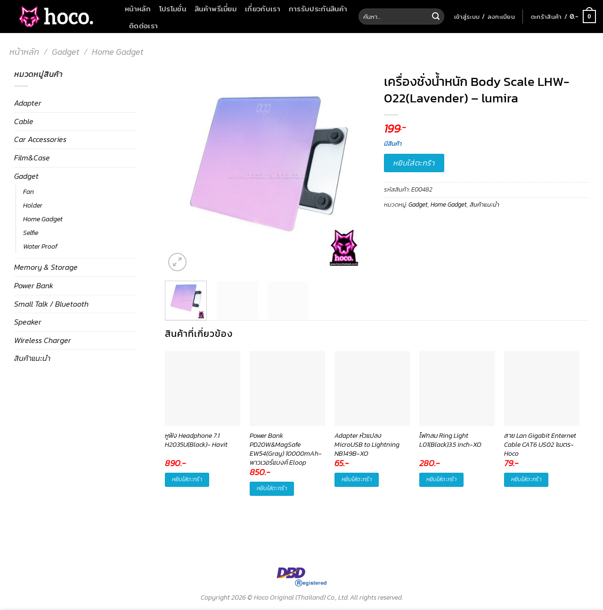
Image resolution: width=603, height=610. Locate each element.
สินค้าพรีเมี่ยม (215, 8)
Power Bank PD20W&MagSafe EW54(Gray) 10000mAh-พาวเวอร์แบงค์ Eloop (286, 444)
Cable (23, 121)
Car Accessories (40, 139)
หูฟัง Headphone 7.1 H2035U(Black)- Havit (196, 440)
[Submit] (436, 16)
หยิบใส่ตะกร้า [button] (187, 479)
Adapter (27, 103)
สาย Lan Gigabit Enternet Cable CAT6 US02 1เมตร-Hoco (540, 444)
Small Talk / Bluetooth (51, 303)
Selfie (30, 232)
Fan (28, 191)
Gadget (65, 51)
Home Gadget (117, 51)
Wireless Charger (42, 340)
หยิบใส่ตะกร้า (414, 163)
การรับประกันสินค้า (318, 8)
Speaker (27, 321)
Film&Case (32, 157)
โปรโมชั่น (172, 8)
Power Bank (33, 285)
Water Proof (40, 246)
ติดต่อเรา (143, 25)
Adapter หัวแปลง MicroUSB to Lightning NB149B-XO (366, 444)
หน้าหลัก (138, 8)
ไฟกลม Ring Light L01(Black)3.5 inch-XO (450, 440)
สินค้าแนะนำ (32, 358)
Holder (32, 205)
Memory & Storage (46, 267)
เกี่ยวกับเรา (262, 8)
